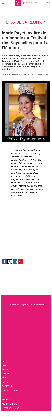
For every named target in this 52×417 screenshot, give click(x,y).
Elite (4, 394)
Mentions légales (10, 404)
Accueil (5, 361)
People (5, 365)
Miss (4, 377)
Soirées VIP (7, 386)
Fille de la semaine (10, 390)
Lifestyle (6, 373)
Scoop (5, 369)
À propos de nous (10, 408)
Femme (5, 382)
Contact (6, 400)
